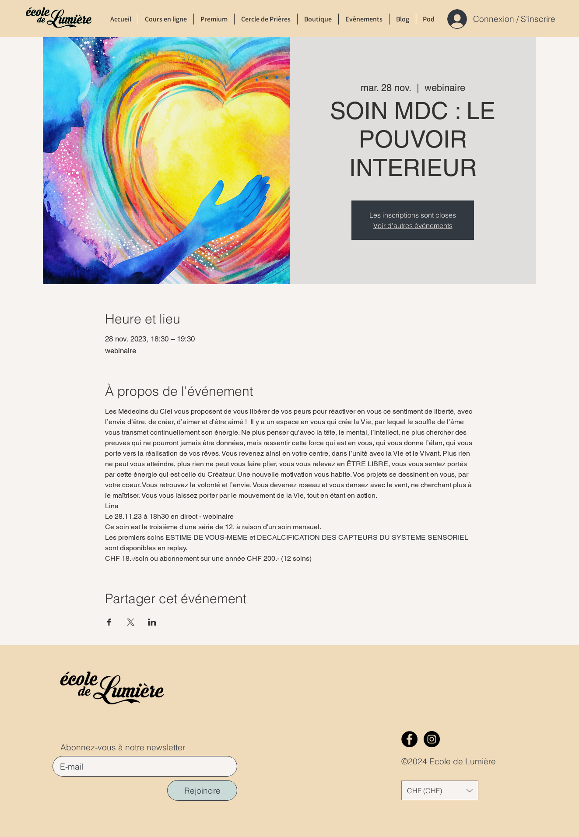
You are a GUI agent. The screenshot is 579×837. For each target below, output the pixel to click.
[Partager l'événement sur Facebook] (109, 622)
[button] (439, 790)
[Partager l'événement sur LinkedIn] (152, 622)
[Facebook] (409, 739)
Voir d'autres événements (413, 225)
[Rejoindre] (202, 790)
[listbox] (439, 790)
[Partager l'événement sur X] (130, 622)
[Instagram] (432, 739)
